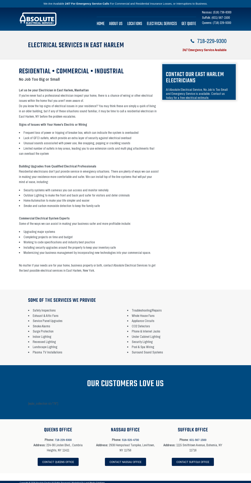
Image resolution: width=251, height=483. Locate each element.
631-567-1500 (197, 440)
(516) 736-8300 (222, 12)
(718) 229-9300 (222, 23)
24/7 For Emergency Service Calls (87, 3)
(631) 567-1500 (220, 17)
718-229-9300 (63, 440)
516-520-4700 (130, 440)
